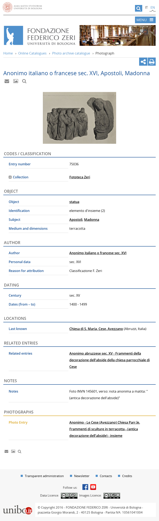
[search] (138, 8)
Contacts (106, 476)
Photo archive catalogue (71, 53)
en (153, 7)
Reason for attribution (26, 270)
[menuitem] (42, 476)
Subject (14, 219)
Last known (18, 328)
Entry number (20, 164)
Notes (13, 391)
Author (14, 253)
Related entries (20, 353)
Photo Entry (18, 422)
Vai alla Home (39, 35)
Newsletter (81, 476)
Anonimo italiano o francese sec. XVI (97, 253)
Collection (20, 177)
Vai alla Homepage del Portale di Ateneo (22, 7)
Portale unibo (17, 505)
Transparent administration (44, 476)
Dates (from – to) (22, 304)
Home (8, 53)
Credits (127, 476)
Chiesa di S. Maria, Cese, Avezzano (96, 328)
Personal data (19, 262)
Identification (19, 210)
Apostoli (75, 219)
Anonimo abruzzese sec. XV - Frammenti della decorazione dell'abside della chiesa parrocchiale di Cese (109, 360)
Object (14, 201)
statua (74, 201)
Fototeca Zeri (79, 177)
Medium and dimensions (28, 228)
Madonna (91, 219)
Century (15, 295)
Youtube (93, 487)
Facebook (85, 487)
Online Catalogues (32, 53)
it (146, 7)
